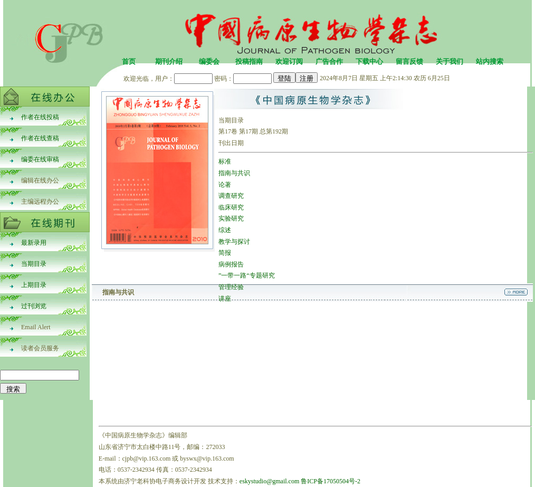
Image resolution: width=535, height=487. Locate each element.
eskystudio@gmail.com (269, 481)
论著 (224, 184)
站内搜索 (489, 61)
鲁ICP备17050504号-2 (330, 481)
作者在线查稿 (40, 138)
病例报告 (231, 264)
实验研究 (231, 218)
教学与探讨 (234, 241)
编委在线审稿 (40, 159)
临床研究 (231, 207)
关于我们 (449, 61)
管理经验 (231, 287)
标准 (224, 161)
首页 (129, 61)
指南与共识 (234, 173)
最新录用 (33, 242)
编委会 (209, 61)
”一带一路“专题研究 (246, 275)
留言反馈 (409, 61)
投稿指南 (249, 61)
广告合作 (329, 61)
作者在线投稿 (40, 117)
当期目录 (33, 264)
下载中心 (369, 61)
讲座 (224, 298)
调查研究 (231, 195)
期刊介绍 (169, 61)
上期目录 (33, 285)
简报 (224, 252)
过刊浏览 (33, 306)
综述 (224, 230)
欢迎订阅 (289, 61)
